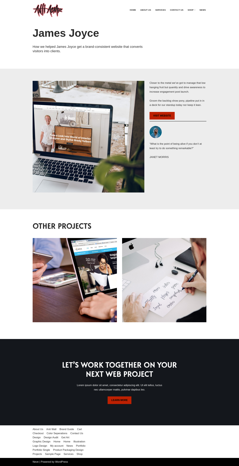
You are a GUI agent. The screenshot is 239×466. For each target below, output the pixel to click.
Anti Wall (51, 429)
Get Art (65, 437)
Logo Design (40, 445)
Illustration (79, 441)
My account (56, 445)
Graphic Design (41, 441)
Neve (36, 461)
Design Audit (51, 437)
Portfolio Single (41, 449)
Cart (79, 429)
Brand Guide (66, 429)
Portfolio (81, 445)
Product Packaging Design (68, 449)
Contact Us (176, 10)
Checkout (38, 433)
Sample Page (53, 454)
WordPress (61, 461)
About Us (145, 10)
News (203, 10)
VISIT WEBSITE (162, 115)
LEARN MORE (119, 400)
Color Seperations (57, 433)
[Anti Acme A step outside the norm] (48, 10)
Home (133, 10)
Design (37, 437)
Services (160, 10)
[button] (194, 10)
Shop (80, 454)
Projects (37, 454)
